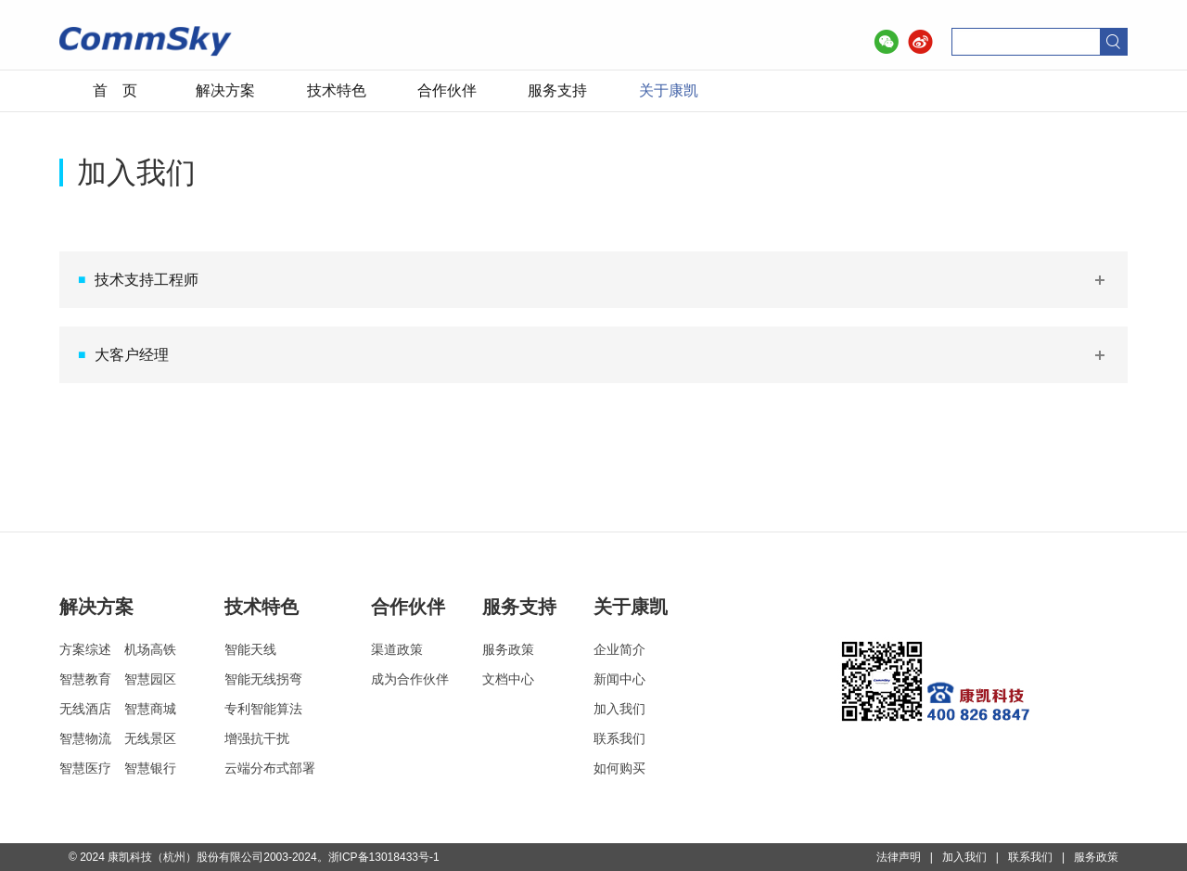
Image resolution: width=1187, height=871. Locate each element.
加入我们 (619, 708)
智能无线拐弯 (263, 679)
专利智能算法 (263, 708)
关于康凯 (668, 90)
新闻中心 (619, 679)
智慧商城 (150, 708)
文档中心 (508, 679)
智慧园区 (150, 679)
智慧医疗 (85, 768)
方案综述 (85, 649)
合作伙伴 (447, 90)
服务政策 (508, 649)
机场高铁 (150, 649)
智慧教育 (85, 679)
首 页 (115, 90)
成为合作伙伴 (410, 679)
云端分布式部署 (269, 768)
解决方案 (225, 90)
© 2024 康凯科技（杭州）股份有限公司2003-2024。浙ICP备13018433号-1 (254, 857)
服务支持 (557, 90)
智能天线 (250, 649)
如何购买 (619, 768)
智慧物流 (85, 738)
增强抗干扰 (256, 738)
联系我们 (619, 738)
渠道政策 (397, 649)
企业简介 (619, 649)
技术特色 (336, 90)
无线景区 (150, 738)
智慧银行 (150, 768)
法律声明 (898, 857)
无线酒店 (85, 708)
